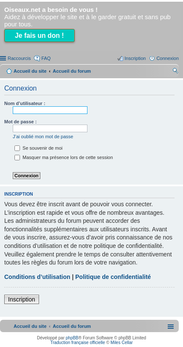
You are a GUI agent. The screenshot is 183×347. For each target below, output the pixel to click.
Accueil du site (30, 71)
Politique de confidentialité (113, 276)
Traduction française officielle (77, 342)
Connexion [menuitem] (167, 58)
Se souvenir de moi (38, 148)
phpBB (72, 338)
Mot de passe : (20, 121)
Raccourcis (19, 58)
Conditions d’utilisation (37, 276)
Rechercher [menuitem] (175, 71)
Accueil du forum (72, 71)
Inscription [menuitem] (135, 58)
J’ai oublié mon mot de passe (43, 136)
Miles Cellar (121, 342)
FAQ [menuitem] (46, 58)
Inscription (21, 299)
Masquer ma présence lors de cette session (63, 157)
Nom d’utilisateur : (24, 103)
